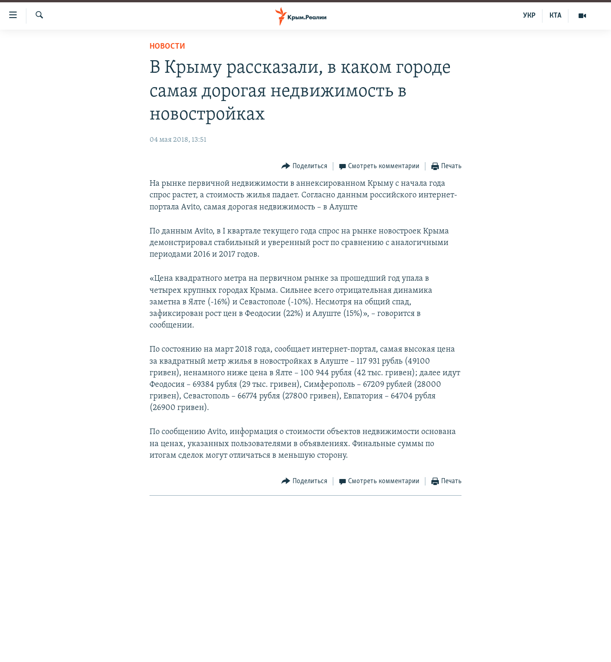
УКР (529, 15)
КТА (555, 15)
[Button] (304, 166)
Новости (167, 46)
